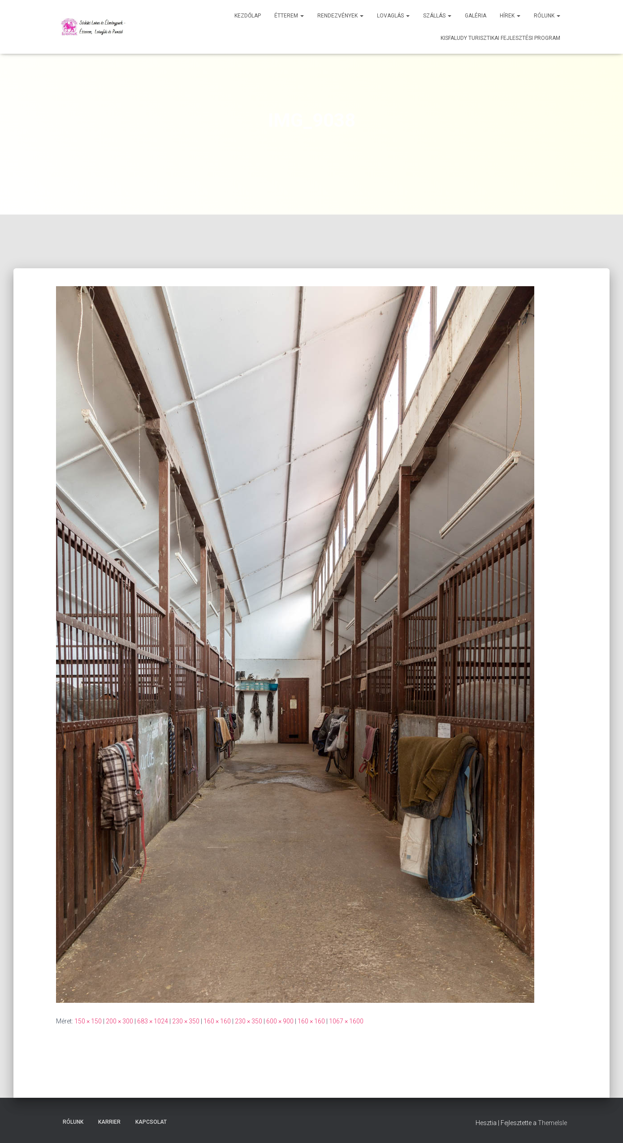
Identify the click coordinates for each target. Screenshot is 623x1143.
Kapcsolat (151, 1122)
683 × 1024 (152, 1021)
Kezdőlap (247, 16)
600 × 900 (280, 1021)
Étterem (289, 16)
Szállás (437, 16)
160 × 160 (217, 1021)
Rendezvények (340, 16)
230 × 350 (185, 1021)
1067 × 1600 (346, 1021)
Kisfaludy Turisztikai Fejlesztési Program (500, 38)
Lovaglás (393, 16)
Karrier (109, 1122)
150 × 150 (88, 1021)
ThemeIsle (552, 1122)
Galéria (475, 16)
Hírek (510, 16)
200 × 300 (119, 1021)
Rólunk (547, 16)
